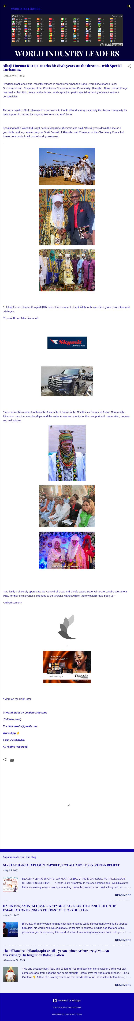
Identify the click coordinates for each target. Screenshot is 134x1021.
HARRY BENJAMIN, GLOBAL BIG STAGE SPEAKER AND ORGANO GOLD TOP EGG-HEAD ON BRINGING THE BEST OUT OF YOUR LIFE (59, 908)
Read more (123, 894)
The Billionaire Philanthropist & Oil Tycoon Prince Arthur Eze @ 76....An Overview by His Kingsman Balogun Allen (56, 953)
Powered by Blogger (67, 1000)
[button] (129, 66)
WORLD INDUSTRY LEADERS (67, 53)
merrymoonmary (74, 1007)
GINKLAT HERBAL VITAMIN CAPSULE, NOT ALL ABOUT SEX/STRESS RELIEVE (61, 865)
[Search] (129, 7)
